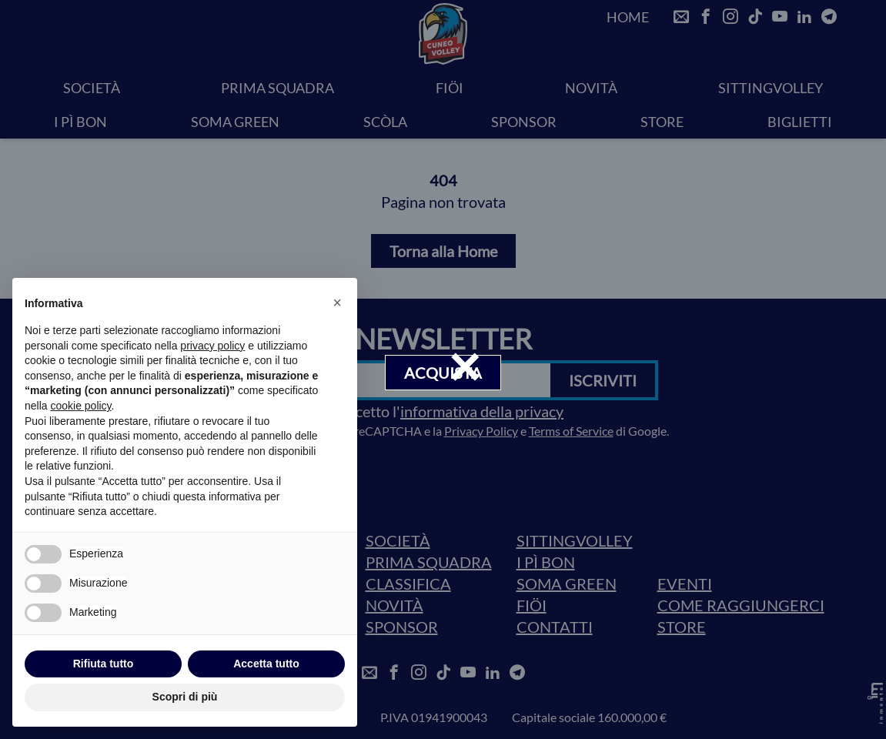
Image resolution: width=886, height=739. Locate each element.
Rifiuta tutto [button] (103, 663)
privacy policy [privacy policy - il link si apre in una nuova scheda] (212, 345)
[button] (337, 302)
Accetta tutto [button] (266, 663)
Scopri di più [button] (185, 697)
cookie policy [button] (80, 406)
